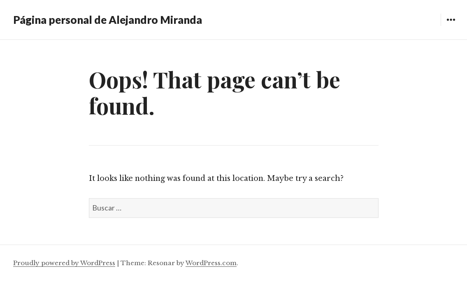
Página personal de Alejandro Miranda (107, 19)
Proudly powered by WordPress (64, 263)
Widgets (450, 25)
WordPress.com (211, 263)
